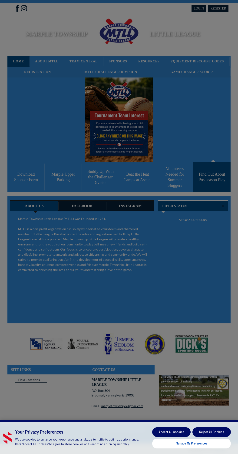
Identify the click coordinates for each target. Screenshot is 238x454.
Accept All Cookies (171, 432)
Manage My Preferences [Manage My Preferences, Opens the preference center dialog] (192, 443)
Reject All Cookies (211, 432)
